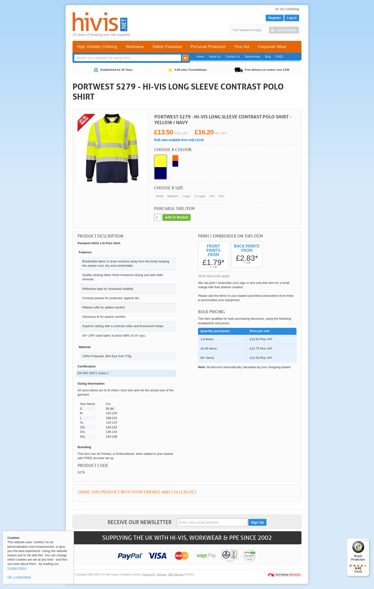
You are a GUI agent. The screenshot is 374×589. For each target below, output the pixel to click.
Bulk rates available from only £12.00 (179, 140)
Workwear (135, 46)
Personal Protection (208, 46)
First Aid (241, 46)
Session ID (148, 574)
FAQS (279, 56)
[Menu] (366, 541)
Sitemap (161, 574)
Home (200, 56)
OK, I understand (19, 577)
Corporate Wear (272, 46)
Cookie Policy (16, 568)
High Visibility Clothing (97, 46)
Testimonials (252, 56)
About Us (215, 56)
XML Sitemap (176, 574)
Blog (268, 56)
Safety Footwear (167, 46)
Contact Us (232, 56)
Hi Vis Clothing (287, 9)
